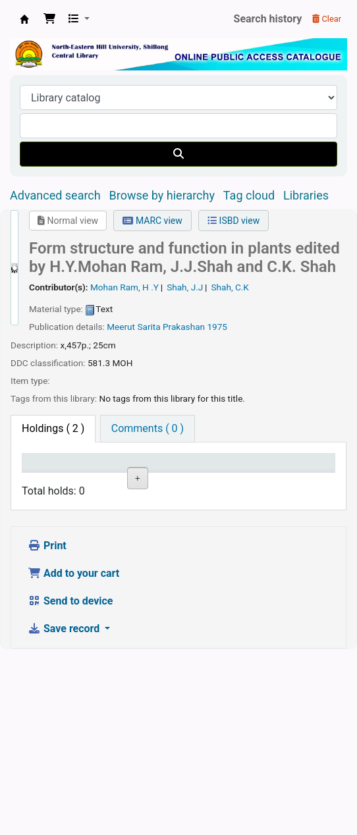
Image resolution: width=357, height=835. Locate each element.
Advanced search (55, 195)
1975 (217, 326)
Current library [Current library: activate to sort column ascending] (98, 474)
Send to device (70, 786)
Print (47, 731)
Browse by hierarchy (162, 195)
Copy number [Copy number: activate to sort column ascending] (255, 474)
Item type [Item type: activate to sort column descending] (39, 474)
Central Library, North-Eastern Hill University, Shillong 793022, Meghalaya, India (24, 19)
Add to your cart (73, 759)
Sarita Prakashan (171, 326)
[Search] (178, 154)
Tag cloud (249, 195)
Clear (326, 19)
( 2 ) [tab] (53, 428)
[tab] (147, 429)
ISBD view (233, 220)
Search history (268, 19)
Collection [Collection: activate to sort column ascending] (155, 481)
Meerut (121, 326)
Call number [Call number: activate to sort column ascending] (202, 474)
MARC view (152, 220)
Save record (65, 814)
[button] (49, 19)
